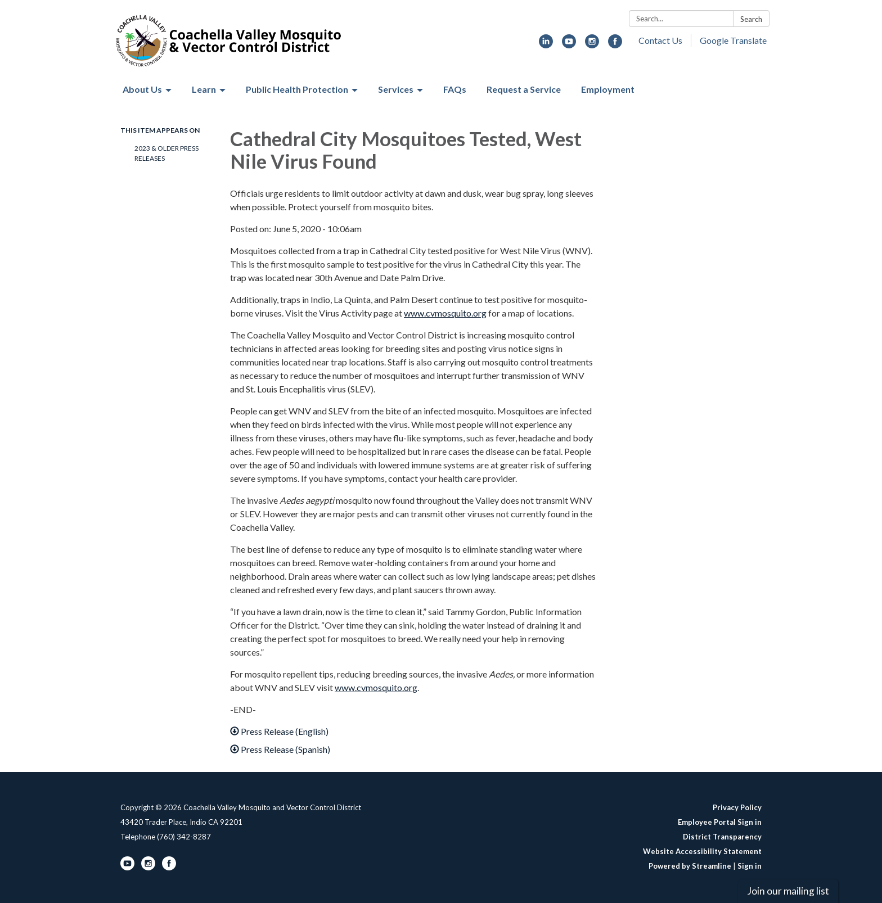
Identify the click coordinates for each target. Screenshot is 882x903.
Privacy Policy (737, 807)
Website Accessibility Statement (702, 851)
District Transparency (722, 836)
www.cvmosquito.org (445, 313)
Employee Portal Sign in (720, 822)
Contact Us (660, 40)
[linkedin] (546, 44)
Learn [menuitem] (204, 89)
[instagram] (592, 44)
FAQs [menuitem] (454, 89)
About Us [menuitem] (142, 89)
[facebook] (615, 44)
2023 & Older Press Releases (166, 153)
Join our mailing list (788, 891)
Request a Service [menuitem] (524, 89)
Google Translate (733, 40)
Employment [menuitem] (607, 89)
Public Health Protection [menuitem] (297, 89)
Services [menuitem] (395, 89)
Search (751, 19)
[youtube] (569, 44)
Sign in (749, 865)
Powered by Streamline (690, 865)
